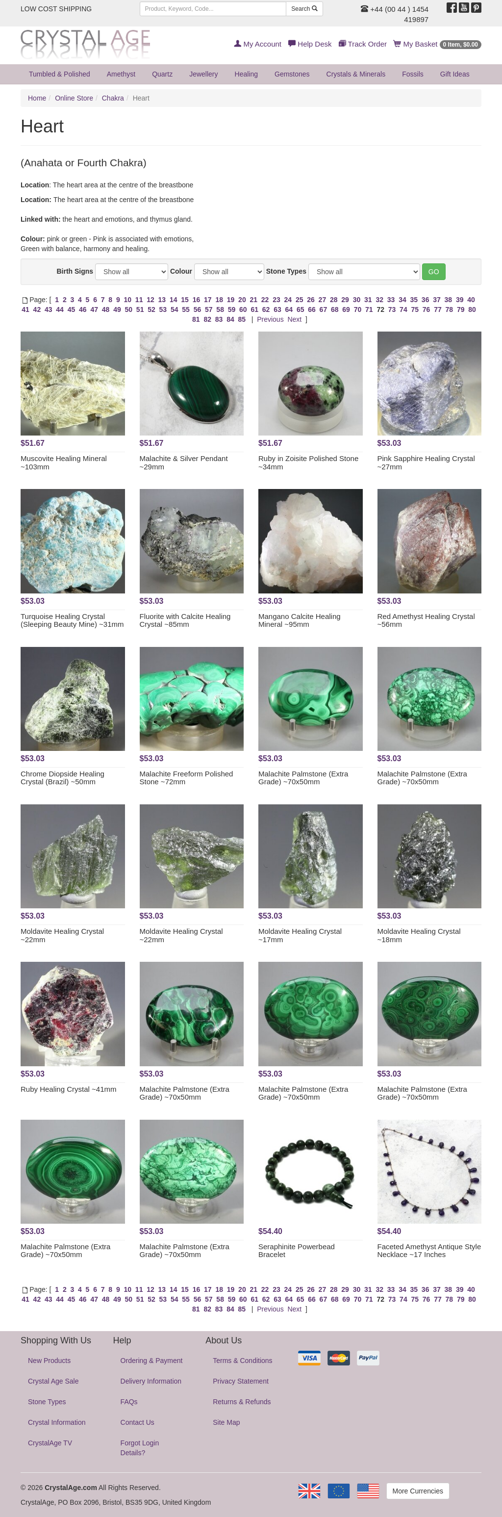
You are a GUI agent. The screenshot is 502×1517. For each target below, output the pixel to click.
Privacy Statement (241, 1381)
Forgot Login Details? (140, 1448)
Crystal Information (56, 1422)
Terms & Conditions (242, 1360)
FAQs (129, 1402)
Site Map (226, 1422)
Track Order (363, 44)
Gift (455, 74)
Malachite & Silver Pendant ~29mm (184, 462)
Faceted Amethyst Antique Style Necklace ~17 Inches (429, 1250)
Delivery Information (151, 1381)
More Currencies (418, 1491)
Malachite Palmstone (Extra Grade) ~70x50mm (303, 778)
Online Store (74, 98)
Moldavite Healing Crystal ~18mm (419, 935)
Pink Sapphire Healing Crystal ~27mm (426, 462)
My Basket (437, 44)
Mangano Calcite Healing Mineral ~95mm (299, 620)
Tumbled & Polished (59, 74)
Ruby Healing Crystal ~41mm (69, 1089)
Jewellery (203, 74)
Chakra (113, 98)
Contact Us (137, 1422)
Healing (246, 74)
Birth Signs (74, 271)
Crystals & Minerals (356, 74)
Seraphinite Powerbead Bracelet (296, 1250)
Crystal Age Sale (53, 1381)
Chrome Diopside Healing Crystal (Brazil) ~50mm (62, 778)
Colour (181, 271)
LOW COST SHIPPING (56, 9)
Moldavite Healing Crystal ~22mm (62, 935)
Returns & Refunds (242, 1402)
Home (37, 98)
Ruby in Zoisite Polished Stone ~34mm (308, 462)
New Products (49, 1360)
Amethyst (121, 74)
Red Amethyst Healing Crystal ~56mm (426, 620)
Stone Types (286, 271)
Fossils (413, 74)
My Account (257, 44)
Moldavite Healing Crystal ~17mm (300, 935)
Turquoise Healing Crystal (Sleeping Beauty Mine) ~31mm (72, 620)
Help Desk (309, 44)
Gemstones (292, 74)
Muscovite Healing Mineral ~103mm (64, 462)
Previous (270, 319)
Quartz (162, 74)
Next (294, 319)
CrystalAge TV (50, 1443)
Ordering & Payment (152, 1360)
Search (304, 8)
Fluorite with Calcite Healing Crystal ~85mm (185, 620)
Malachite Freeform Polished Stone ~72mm (186, 778)
